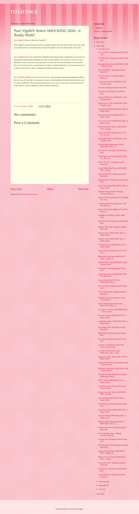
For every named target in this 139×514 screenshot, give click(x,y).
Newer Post (16, 189)
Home (50, 189)
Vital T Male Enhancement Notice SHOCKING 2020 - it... (110, 305)
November (103, 482)
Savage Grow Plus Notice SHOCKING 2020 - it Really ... (112, 393)
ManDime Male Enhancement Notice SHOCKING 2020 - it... (111, 423)
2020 (99, 46)
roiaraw (99, 28)
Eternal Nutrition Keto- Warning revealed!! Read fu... (109, 434)
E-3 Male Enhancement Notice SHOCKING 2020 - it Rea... (109, 352)
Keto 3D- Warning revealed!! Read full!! (112, 88)
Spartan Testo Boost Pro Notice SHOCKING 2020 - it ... (109, 281)
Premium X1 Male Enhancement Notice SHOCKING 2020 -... (112, 375)
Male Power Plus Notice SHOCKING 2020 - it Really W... (111, 258)
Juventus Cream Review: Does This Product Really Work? (110, 346)
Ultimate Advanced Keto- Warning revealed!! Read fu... (110, 193)
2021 (99, 42)
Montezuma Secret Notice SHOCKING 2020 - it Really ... (112, 128)
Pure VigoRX (19, 40)
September (103, 485)
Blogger (80, 509)
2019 (99, 494)
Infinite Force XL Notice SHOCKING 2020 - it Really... (111, 458)
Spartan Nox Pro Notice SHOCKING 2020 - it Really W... (111, 452)
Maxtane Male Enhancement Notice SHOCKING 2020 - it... (111, 146)
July (100, 489)
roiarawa (24, 11)
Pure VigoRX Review (22, 57)
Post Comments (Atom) (28, 194)
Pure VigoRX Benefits (22, 77)
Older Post (83, 189)
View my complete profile (103, 31)
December (102, 49)
